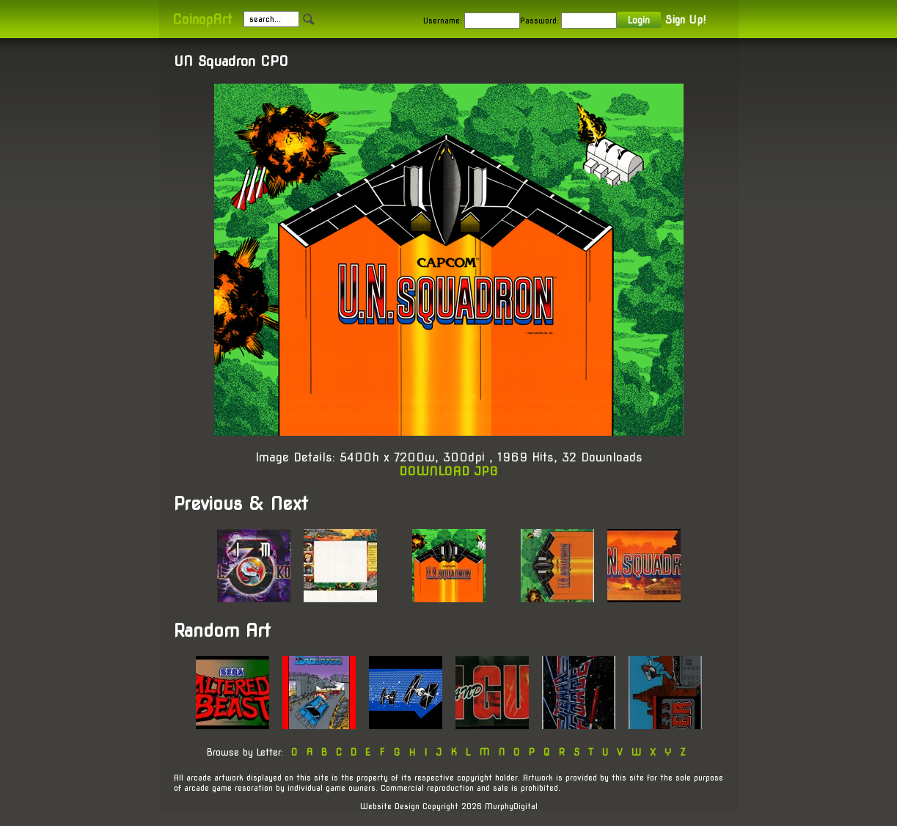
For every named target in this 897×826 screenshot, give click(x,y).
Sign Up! (685, 20)
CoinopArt (202, 19)
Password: (539, 20)
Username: (442, 20)
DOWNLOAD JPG (448, 471)
